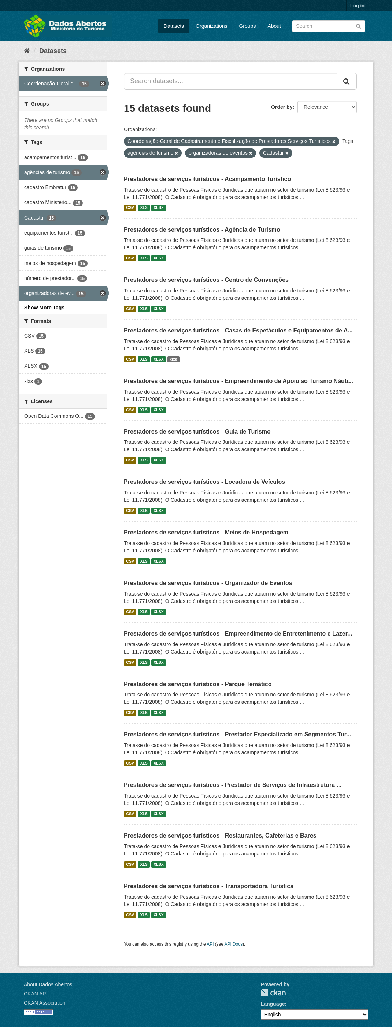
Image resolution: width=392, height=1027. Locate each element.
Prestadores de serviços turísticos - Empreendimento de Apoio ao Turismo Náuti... (238, 381)
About (274, 26)
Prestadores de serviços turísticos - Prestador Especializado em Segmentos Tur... (237, 734)
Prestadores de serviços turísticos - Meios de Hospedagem (206, 532)
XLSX (158, 208)
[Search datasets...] (230, 81)
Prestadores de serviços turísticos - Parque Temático (197, 684)
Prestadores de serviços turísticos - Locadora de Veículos (204, 482)
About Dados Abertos (48, 984)
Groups (247, 26)
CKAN (273, 993)
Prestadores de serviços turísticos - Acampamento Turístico (207, 179)
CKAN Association (45, 1003)
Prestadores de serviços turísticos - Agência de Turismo (202, 230)
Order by (281, 107)
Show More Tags (44, 307)
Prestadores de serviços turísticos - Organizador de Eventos (208, 583)
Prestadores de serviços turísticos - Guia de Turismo (197, 431)
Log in (357, 5)
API (210, 944)
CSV (130, 208)
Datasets (174, 26)
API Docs (234, 944)
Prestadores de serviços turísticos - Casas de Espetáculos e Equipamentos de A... (238, 330)
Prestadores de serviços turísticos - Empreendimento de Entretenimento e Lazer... (238, 633)
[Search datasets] (328, 26)
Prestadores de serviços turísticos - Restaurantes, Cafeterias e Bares (220, 835)
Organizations (211, 26)
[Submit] (358, 25)
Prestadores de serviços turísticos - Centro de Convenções (206, 280)
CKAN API (36, 994)
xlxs (173, 359)
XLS (143, 208)
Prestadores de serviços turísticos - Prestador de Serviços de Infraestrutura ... (232, 785)
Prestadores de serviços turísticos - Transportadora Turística (208, 886)
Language (273, 1004)
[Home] (27, 51)
